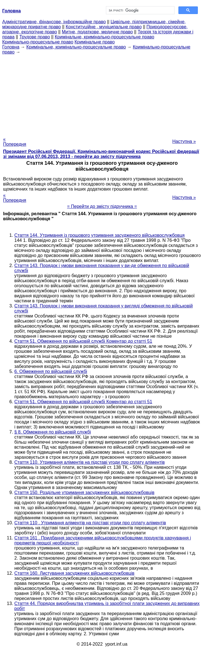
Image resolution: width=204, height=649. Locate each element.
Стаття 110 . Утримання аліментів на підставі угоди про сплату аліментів (90, 522)
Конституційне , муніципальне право (104, 26)
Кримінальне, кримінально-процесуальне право (104, 36)
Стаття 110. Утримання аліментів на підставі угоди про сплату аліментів (89, 462)
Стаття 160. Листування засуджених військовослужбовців (74, 573)
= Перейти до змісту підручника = (102, 206)
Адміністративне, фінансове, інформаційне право (54, 21)
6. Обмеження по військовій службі (50, 371)
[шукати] (140, 10)
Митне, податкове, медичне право (97, 31)
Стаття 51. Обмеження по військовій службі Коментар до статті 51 (83, 341)
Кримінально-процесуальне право (37, 42)
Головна (10, 47)
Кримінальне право (94, 42)
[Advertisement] (102, 94)
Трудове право (34, 36)
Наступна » (184, 141)
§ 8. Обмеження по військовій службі (52, 432)
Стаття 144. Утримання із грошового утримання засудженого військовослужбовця (99, 235)
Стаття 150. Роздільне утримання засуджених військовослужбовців (84, 492)
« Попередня (14, 142)
